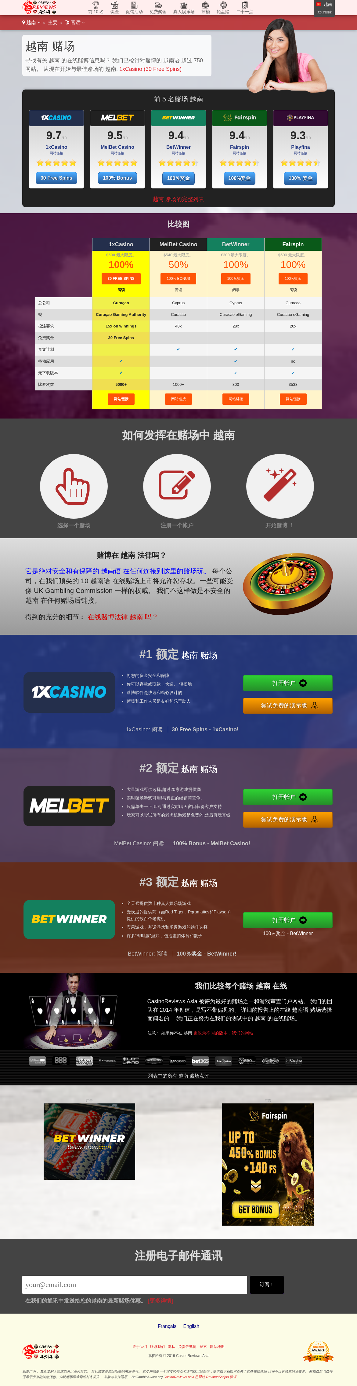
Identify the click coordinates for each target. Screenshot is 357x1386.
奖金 (114, 11)
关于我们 (139, 1346)
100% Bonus (117, 178)
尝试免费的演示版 (315, 701)
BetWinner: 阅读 (148, 983)
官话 (75, 22)
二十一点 (244, 11)
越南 (31, 22)
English (191, 1326)
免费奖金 (158, 11)
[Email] (134, 1285)
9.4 (176, 135)
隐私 (171, 1346)
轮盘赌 (223, 11)
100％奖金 (178, 178)
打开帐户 (315, 687)
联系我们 (157, 1346)
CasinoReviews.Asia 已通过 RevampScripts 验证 (200, 1377)
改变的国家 (324, 12)
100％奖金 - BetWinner (317, 928)
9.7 (54, 135)
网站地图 (217, 1346)
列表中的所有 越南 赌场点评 (178, 1075)
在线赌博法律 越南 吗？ (96, 605)
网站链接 (121, 399)
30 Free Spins (56, 178)
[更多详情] (160, 1301)
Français (167, 1326)
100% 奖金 (300, 178)
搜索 (203, 1346)
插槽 (205, 11)
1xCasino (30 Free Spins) (150, 69)
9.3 (298, 135)
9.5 (115, 135)
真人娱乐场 (184, 11)
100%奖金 (240, 178)
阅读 (121, 290)
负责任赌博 (187, 1346)
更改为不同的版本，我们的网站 (260, 1022)
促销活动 (134, 11)
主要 (53, 22)
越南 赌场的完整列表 (178, 199)
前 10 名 (96, 11)
